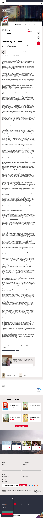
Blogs (3, 464)
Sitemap (19, 515)
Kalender (3, 462)
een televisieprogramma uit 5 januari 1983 (26, 278)
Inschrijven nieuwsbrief (23, 0)
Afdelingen (29, 3)
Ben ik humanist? (25, 460)
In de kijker (10, 3)
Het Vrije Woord (9, 0)
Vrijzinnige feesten (13, 0)
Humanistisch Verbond (17, 3)
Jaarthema (24, 472)
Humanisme (34, 3)
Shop (19, 0)
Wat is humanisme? (25, 462)
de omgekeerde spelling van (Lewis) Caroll (25, 222)
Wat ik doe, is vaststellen (14, 202)
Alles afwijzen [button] (7, 514)
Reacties (34, 24)
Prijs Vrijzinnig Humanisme (6, 477)
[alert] (7, 507)
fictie (6, 29)
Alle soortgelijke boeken (20, 426)
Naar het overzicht (6, 10)
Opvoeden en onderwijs (26, 474)
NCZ (17, 0)
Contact (38, 3)
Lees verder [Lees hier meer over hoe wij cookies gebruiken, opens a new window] (6, 504)
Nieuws (3, 460)
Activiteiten (24, 3)
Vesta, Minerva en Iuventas (14, 218)
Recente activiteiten (5, 476)
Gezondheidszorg (25, 476)
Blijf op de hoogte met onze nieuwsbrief (14, 485)
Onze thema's (24, 464)
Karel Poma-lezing (5, 481)
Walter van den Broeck (7, 28)
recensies (22, 213)
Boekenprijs (4, 479)
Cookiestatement (15, 515)
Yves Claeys (9, 33)
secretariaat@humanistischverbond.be (23, 504)
